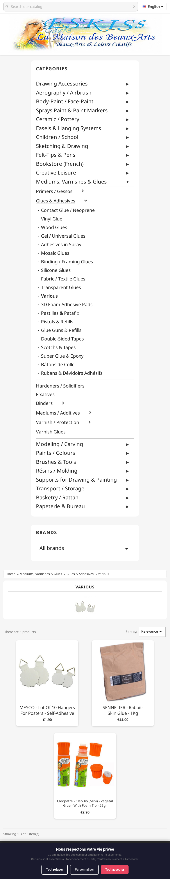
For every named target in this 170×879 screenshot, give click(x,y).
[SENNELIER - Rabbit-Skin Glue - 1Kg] (123, 682)
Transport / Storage (60, 488)
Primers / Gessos (54, 191)
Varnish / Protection (57, 422)
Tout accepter (114, 869)
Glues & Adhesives (55, 201)
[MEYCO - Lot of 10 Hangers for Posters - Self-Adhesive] (47, 682)
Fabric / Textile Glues (63, 279)
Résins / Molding (56, 470)
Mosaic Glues (55, 253)
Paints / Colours (55, 452)
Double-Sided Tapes (62, 339)
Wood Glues (54, 227)
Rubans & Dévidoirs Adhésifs (71, 373)
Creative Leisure (56, 172)
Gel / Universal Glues (63, 236)
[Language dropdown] (154, 6)
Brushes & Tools (56, 461)
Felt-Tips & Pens (55, 154)
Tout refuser (54, 869)
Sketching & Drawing (62, 145)
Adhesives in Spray (61, 245)
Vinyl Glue (51, 219)
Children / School (57, 136)
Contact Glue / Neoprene (68, 210)
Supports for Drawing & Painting (76, 479)
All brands (85, 548)
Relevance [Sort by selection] (152, 631)
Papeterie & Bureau (60, 506)
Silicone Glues (56, 270)
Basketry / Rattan (57, 497)
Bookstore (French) (60, 163)
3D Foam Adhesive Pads (67, 305)
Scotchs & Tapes (58, 347)
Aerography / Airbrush (63, 92)
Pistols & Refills (57, 322)
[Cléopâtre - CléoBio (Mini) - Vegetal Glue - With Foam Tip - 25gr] (85, 775)
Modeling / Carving (59, 444)
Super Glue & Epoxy (62, 356)
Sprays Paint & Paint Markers (72, 110)
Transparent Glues (61, 287)
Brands (46, 532)
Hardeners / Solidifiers (60, 386)
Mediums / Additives (58, 413)
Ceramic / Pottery (57, 119)
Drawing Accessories (62, 83)
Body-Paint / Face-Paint (64, 101)
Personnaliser (84, 869)
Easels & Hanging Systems (68, 128)
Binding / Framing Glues (67, 262)
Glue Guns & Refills (61, 330)
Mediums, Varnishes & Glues (71, 181)
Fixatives (45, 394)
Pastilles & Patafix (60, 313)
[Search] (70, 6)
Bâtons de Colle (58, 365)
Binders (44, 403)
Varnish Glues (51, 432)
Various (49, 296)
